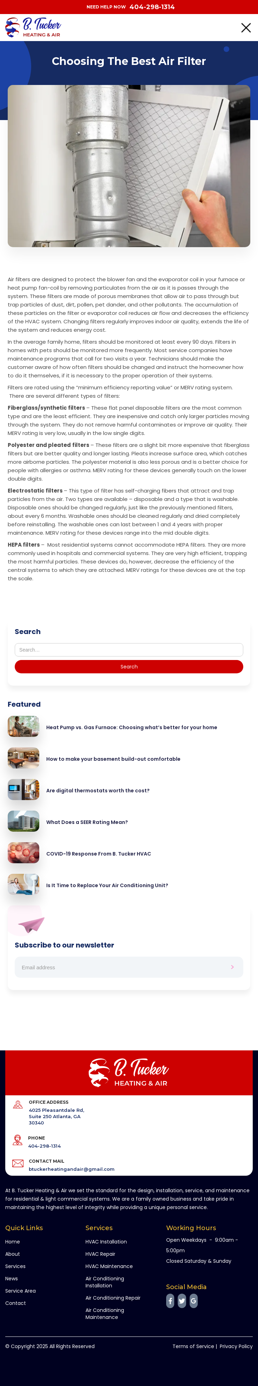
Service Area (20, 1290)
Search (28, 631)
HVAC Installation (106, 1241)
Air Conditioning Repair (113, 1297)
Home (12, 1241)
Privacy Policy (236, 1346)
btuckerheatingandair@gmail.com (72, 1169)
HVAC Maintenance (109, 1266)
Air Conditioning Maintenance (105, 1314)
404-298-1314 (152, 7)
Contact (15, 1303)
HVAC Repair (100, 1254)
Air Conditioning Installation (105, 1282)
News (11, 1278)
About (12, 1254)
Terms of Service (193, 1346)
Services (15, 1266)
